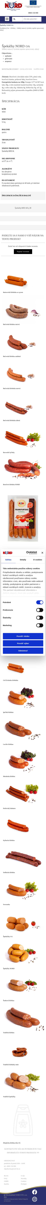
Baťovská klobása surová (11, 324)
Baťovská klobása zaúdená (12, 356)
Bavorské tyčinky (9, 452)
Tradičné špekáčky (9, 1097)
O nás (23, 1176)
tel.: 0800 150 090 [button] (10, 1166)
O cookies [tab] (37, 559)
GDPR (6, 1181)
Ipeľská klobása (8, 712)
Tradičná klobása (8, 1032)
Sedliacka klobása (9, 872)
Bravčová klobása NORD (11, 484)
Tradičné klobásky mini (11, 1065)
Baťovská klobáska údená (11, 420)
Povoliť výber (23, 643)
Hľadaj (18, 19)
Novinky (24, 1178)
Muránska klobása (9, 776)
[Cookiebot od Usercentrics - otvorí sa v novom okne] (27, 552)
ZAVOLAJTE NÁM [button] (26, 69)
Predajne (24, 1184)
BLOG (6, 1176)
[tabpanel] (34, 13)
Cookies (23, 1181)
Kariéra (6, 1184)
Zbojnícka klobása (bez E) (11, 1143)
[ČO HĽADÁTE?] (31, 19)
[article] (23, 279)
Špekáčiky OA (8, 936)
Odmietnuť (23, 650)
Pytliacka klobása (9, 840)
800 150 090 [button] (33, 13)
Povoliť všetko (23, 636)
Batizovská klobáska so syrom (13, 292)
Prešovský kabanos (9, 808)
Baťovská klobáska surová (11, 388)
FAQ (5, 1178)
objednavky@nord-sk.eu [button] (12, 1169)
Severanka (6, 904)
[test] (23, 208)
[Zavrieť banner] (42, 553)
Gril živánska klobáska (10, 680)
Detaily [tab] (23, 559)
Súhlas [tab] (8, 559)
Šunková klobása (8, 1000)
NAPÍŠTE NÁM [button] (38, 69)
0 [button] (28, 13)
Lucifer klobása (8, 744)
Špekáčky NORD (8, 968)
